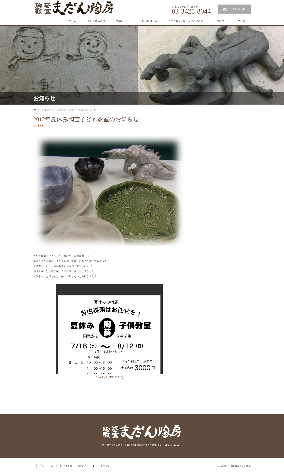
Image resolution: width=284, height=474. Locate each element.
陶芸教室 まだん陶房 (241, 466)
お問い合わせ (237, 9)
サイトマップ (102, 466)
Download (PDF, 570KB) (109, 377)
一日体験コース (148, 20)
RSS (42, 465)
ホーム (72, 20)
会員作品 (219, 20)
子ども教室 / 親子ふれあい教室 (185, 20)
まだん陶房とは (96, 20)
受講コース (122, 20)
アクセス (240, 20)
